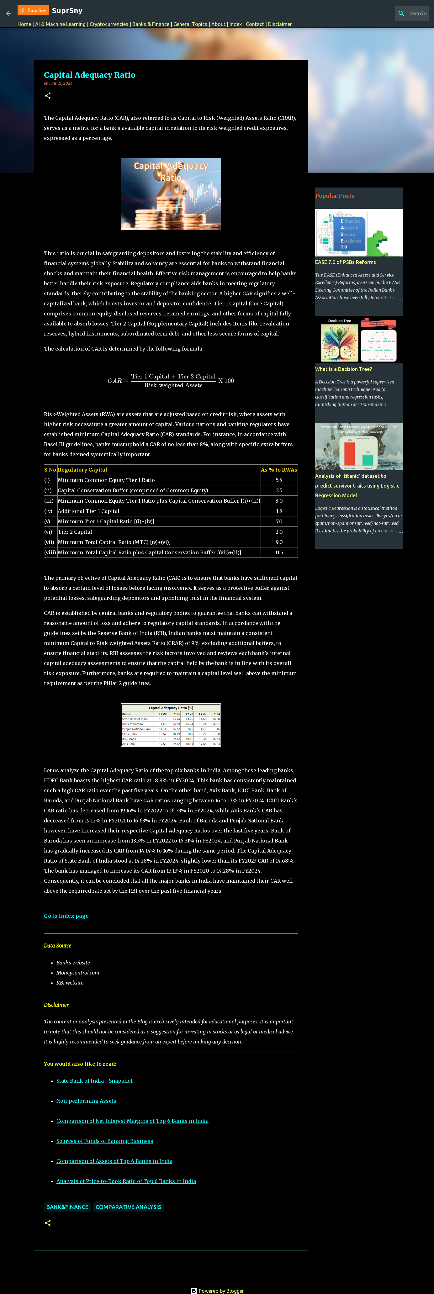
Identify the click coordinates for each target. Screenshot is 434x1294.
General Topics (190, 24)
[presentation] (171, 381)
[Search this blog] (396, 13)
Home (24, 24)
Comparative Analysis (128, 1207)
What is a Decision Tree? (343, 369)
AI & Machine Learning (61, 24)
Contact (255, 24)
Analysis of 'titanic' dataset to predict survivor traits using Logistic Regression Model (357, 485)
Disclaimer (280, 24)
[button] (47, 96)
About (218, 24)
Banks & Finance (150, 24)
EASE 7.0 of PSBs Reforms (345, 262)
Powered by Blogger (217, 1291)
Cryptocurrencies (109, 24)
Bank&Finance (67, 1207)
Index (236, 24)
